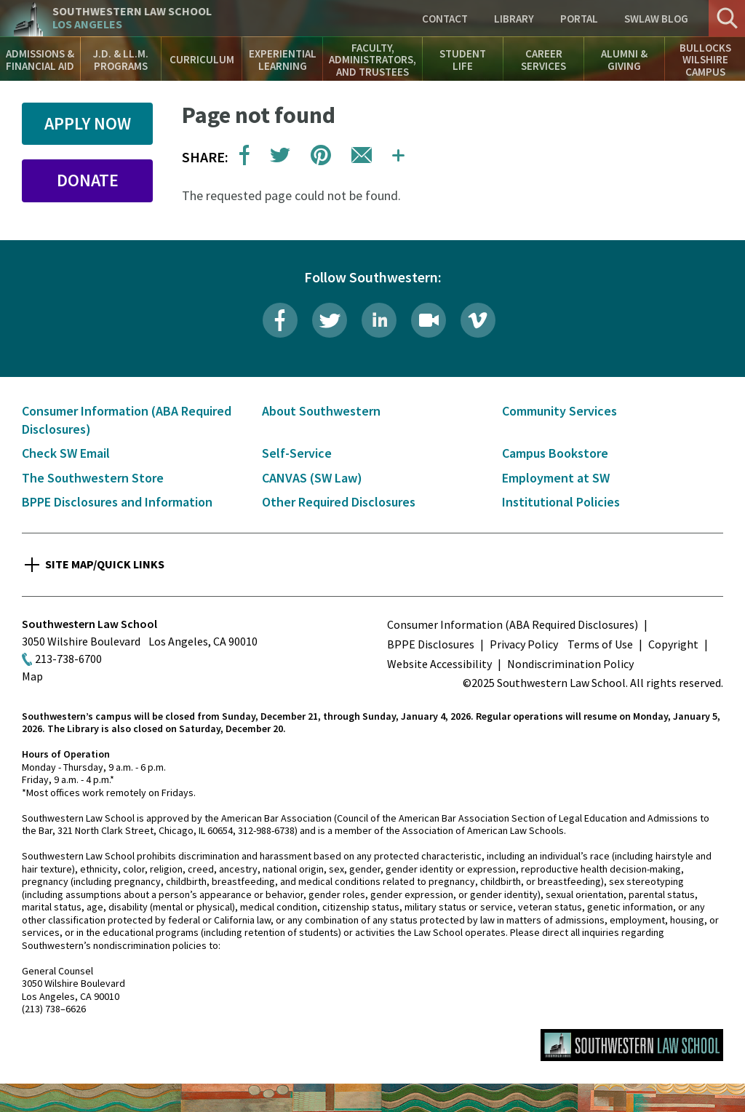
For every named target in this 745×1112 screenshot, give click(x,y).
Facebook (280, 320)
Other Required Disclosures (338, 501)
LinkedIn (379, 320)
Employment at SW (556, 477)
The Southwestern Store (93, 477)
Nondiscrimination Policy (570, 663)
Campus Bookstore (555, 453)
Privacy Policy (524, 644)
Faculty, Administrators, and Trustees (372, 60)
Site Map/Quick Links (104, 564)
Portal (579, 18)
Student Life (462, 60)
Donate (88, 180)
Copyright (673, 644)
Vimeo (478, 320)
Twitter (329, 320)
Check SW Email (66, 453)
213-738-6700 (68, 658)
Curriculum (202, 59)
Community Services (559, 410)
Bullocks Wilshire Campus (705, 60)
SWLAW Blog (656, 18)
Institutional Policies (561, 501)
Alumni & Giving (624, 60)
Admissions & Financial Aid (40, 60)
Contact (445, 18)
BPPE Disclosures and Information (117, 501)
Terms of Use (600, 644)
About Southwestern (321, 410)
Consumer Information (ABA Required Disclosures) (512, 624)
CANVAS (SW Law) (312, 477)
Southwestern (132, 18)
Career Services (543, 60)
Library (514, 18)
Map (32, 676)
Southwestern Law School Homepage (632, 1045)
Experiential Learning (282, 60)
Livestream (428, 320)
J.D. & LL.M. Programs (120, 60)
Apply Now (87, 123)
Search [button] (727, 18)
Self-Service (297, 453)
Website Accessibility (439, 663)
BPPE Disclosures (430, 644)
